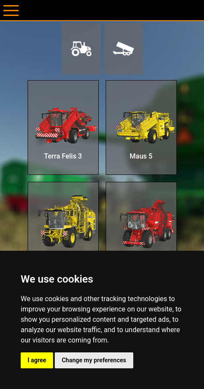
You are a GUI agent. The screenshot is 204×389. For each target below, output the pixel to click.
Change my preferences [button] (94, 360)
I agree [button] (37, 360)
